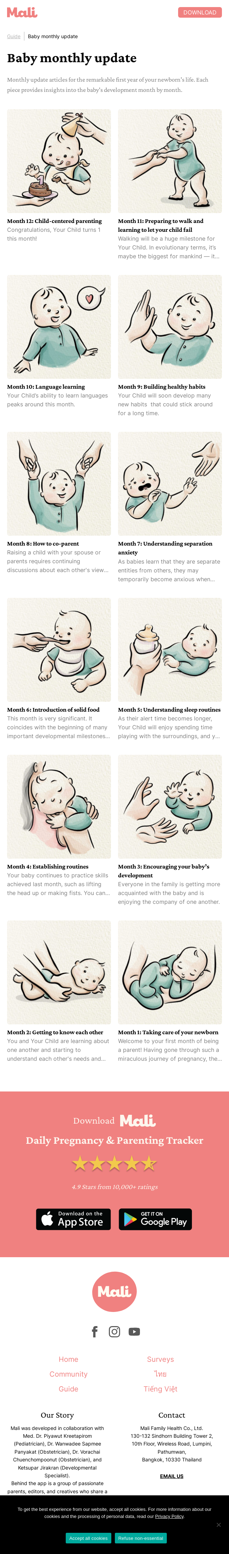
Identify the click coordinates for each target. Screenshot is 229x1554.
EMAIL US (171, 1476)
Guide (13, 36)
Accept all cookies (88, 1538)
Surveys (160, 1359)
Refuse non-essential (140, 1538)
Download (200, 12)
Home (68, 1359)
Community (68, 1374)
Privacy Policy (169, 1516)
